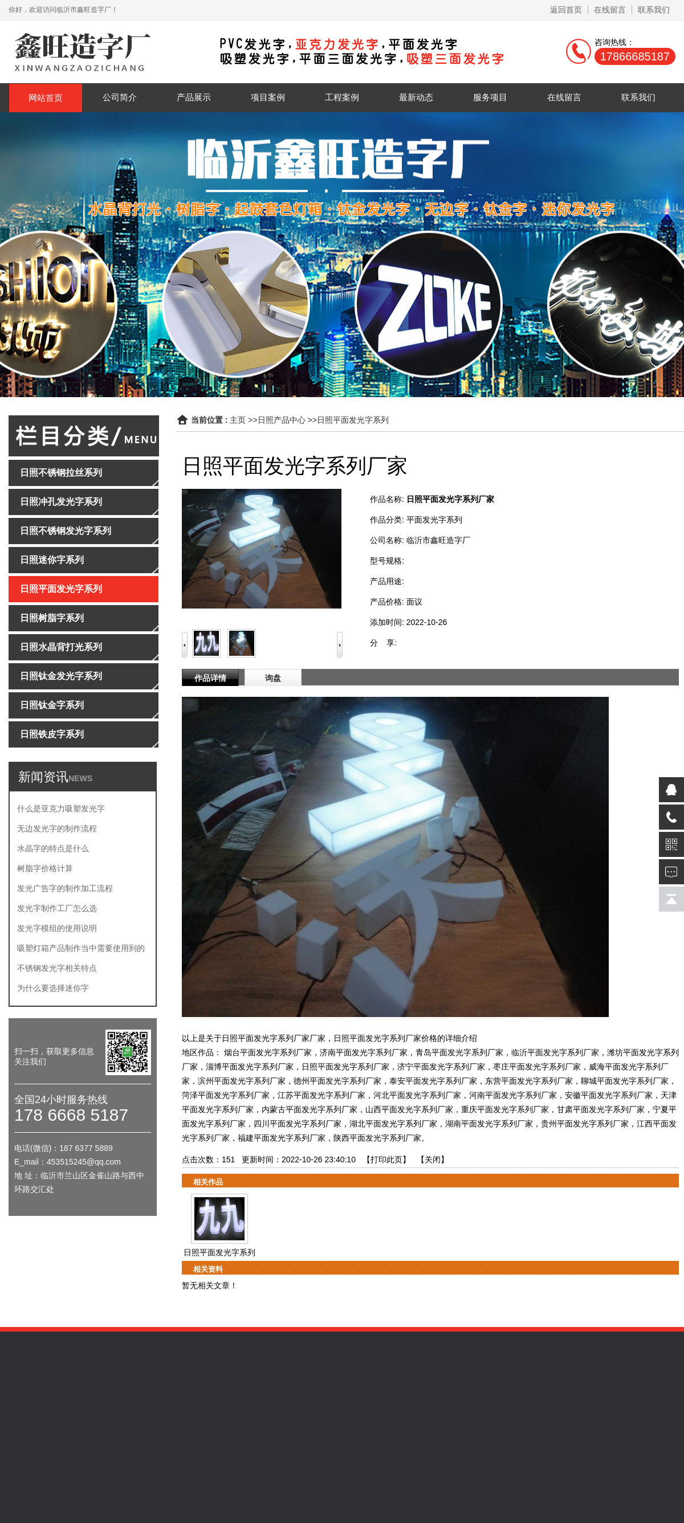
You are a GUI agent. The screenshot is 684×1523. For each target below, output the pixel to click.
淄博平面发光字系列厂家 (250, 1066)
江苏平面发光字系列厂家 (321, 1095)
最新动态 (416, 97)
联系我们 (654, 9)
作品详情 (210, 678)
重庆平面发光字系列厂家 (505, 1109)
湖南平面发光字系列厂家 (489, 1123)
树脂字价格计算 (45, 868)
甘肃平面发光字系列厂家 (601, 1109)
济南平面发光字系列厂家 (364, 1052)
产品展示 (194, 97)
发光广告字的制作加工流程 (65, 888)
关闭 (433, 1159)
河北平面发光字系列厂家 (417, 1095)
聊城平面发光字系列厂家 (625, 1080)
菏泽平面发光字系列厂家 (226, 1095)
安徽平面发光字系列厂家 (609, 1095)
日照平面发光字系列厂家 (345, 1066)
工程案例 (342, 97)
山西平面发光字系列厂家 (409, 1109)
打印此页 (386, 1159)
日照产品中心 (282, 419)
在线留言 (610, 9)
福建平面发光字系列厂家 (281, 1137)
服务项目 (490, 97)
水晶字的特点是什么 (53, 848)
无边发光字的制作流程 (57, 828)
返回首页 (566, 9)
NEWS (80, 778)
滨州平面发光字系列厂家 (242, 1080)
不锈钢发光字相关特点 (57, 968)
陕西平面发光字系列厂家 (377, 1137)
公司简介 (120, 97)
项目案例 (268, 97)
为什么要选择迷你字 (53, 988)
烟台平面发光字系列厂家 (268, 1052)
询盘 (273, 678)
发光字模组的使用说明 (57, 928)
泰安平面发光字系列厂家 (433, 1080)
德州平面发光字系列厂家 (337, 1080)
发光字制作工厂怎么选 (57, 908)
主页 (238, 419)
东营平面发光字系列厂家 (529, 1080)
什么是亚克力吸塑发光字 (61, 808)
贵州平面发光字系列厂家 (585, 1123)
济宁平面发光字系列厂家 (441, 1066)
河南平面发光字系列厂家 (513, 1095)
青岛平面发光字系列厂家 (459, 1052)
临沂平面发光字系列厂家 (555, 1052)
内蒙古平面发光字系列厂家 (309, 1109)
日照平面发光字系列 (353, 419)
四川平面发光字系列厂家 (297, 1123)
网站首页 (45, 98)
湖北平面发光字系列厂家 (393, 1123)
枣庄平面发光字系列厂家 (537, 1066)
